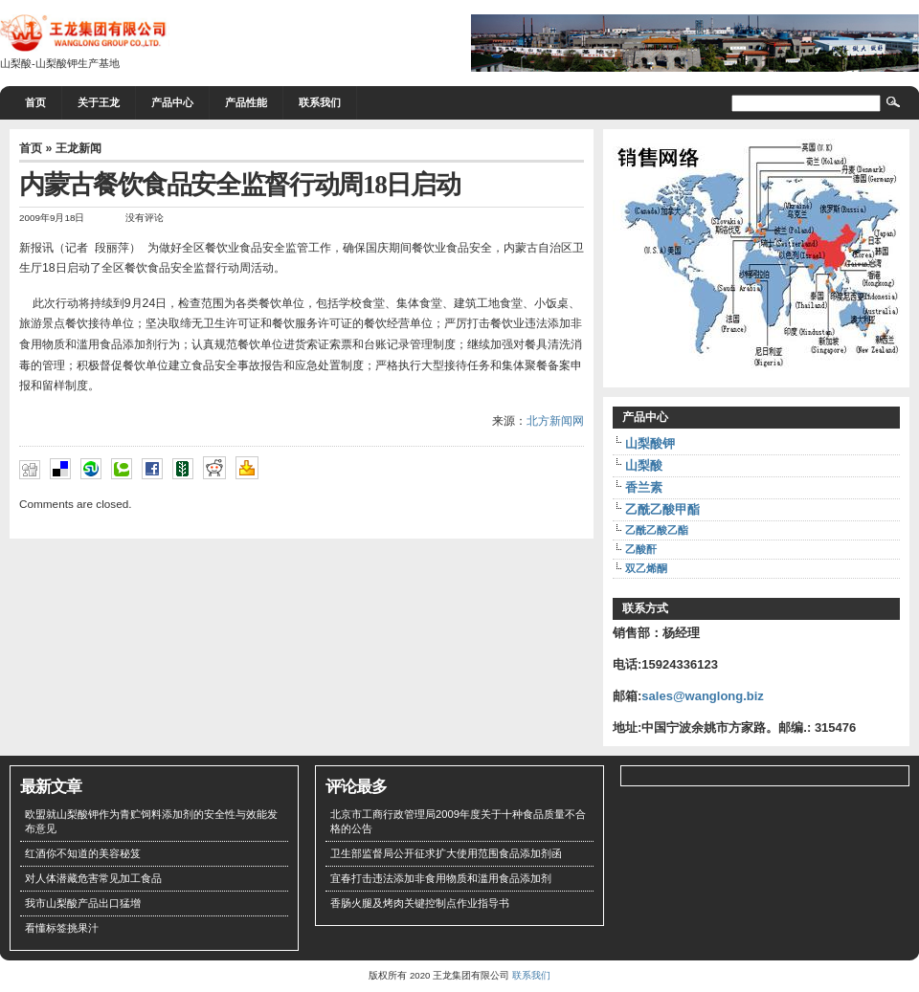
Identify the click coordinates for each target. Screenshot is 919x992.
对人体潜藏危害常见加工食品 (93, 878)
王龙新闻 (78, 148)
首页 (35, 102)
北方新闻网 (555, 421)
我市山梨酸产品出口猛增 (83, 903)
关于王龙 (99, 102)
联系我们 (320, 102)
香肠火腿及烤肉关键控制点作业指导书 (419, 903)
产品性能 (246, 102)
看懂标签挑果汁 (62, 928)
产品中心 (172, 102)
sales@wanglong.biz (702, 696)
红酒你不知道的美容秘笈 (83, 853)
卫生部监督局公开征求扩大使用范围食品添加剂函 (446, 853)
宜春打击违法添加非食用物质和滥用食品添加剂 (440, 878)
